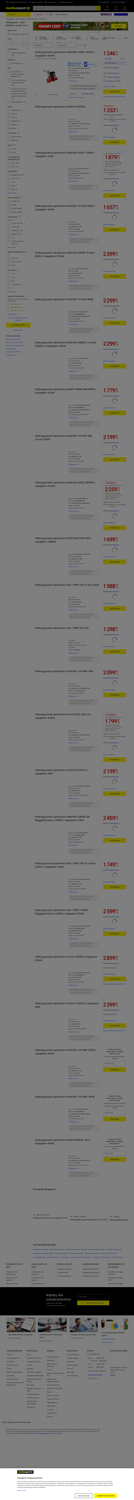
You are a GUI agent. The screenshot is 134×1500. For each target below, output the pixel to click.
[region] (67, 1484)
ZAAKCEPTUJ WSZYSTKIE (105, 1496)
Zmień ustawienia (84, 1496)
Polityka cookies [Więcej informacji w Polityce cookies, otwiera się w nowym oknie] (21, 1490)
